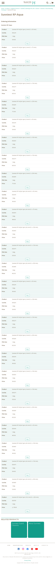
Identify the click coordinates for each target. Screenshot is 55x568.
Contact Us (45, 545)
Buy (27, 44)
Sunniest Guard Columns (18, 525)
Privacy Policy (27, 560)
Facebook (27, 549)
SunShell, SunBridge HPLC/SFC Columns (30, 8)
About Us (36, 545)
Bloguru (32, 549)
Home (2, 8)
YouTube (36, 549)
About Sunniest (34, 524)
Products (7, 8)
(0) (51, 3)
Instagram (23, 549)
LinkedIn (18, 549)
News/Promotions (18, 545)
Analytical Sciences (15, 8)
